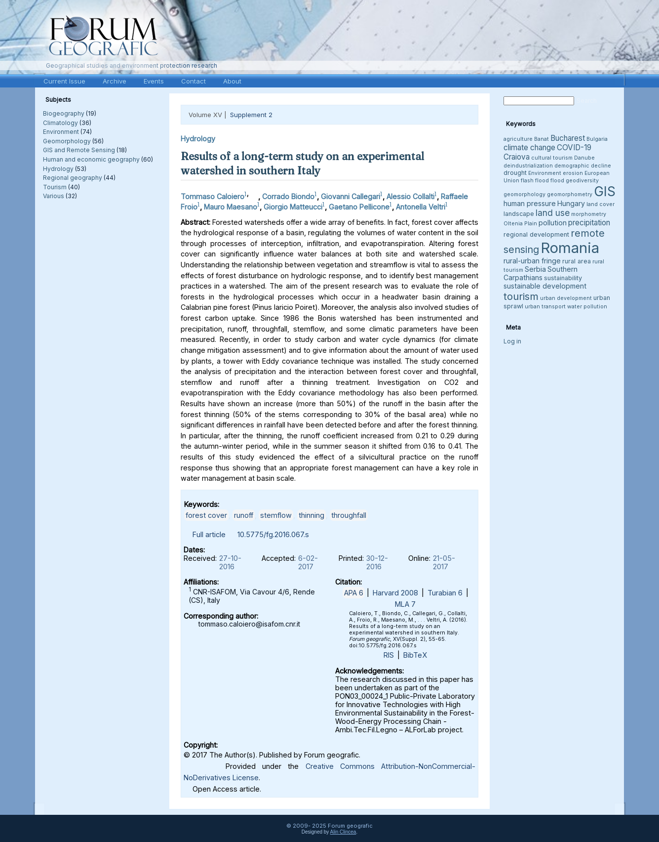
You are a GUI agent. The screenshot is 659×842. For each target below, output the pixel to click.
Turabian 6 (445, 593)
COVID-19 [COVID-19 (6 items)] (574, 147)
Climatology (60, 122)
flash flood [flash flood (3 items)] (535, 180)
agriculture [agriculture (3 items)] (518, 139)
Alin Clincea (343, 832)
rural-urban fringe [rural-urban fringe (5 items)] (532, 260)
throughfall (348, 515)
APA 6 (353, 593)
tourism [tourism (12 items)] (521, 296)
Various (53, 196)
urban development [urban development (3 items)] (566, 298)
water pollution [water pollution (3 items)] (587, 306)
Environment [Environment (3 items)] (544, 173)
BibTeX (415, 655)
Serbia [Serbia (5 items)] (535, 269)
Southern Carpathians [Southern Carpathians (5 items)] (541, 273)
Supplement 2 (251, 115)
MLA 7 (405, 604)
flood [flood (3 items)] (557, 180)
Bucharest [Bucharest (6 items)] (567, 138)
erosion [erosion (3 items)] (573, 173)
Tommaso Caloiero (212, 196)
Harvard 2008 (395, 593)
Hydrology (58, 168)
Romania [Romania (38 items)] (570, 247)
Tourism (55, 187)
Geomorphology (67, 141)
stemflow (276, 515)
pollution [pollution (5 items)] (553, 222)
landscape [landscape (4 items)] (519, 213)
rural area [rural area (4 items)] (576, 261)
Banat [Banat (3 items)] (541, 139)
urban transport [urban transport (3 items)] (545, 306)
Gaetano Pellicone (359, 207)
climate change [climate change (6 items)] (529, 147)
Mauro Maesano (230, 207)
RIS (389, 655)
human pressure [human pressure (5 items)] (530, 203)
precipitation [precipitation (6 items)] (589, 222)
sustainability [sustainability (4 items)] (563, 278)
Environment (61, 131)
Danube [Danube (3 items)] (584, 158)
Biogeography (63, 113)
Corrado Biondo (288, 196)
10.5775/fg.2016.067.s (273, 534)
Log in (512, 341)
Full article (209, 534)
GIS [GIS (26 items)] (605, 191)
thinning (311, 515)
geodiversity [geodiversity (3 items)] (582, 180)
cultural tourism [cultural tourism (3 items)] (552, 158)
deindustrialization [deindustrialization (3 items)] (528, 166)
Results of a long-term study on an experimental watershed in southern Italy (302, 163)
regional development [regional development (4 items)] (536, 234)
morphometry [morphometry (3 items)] (588, 214)
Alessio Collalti (410, 196)
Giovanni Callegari (350, 196)
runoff (243, 515)
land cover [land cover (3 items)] (600, 204)
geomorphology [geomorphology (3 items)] (524, 194)
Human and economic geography (91, 159)
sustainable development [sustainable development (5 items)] (545, 286)
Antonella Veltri (420, 207)
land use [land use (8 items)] (553, 213)
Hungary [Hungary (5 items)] (571, 203)
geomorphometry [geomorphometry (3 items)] (569, 194)
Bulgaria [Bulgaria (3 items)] (597, 139)
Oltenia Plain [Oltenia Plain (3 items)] (520, 223)
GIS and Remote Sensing (79, 150)
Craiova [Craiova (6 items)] (517, 157)
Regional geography (72, 177)
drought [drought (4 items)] (515, 172)
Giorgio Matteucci (293, 207)
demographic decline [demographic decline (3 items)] (582, 166)
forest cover (206, 515)
